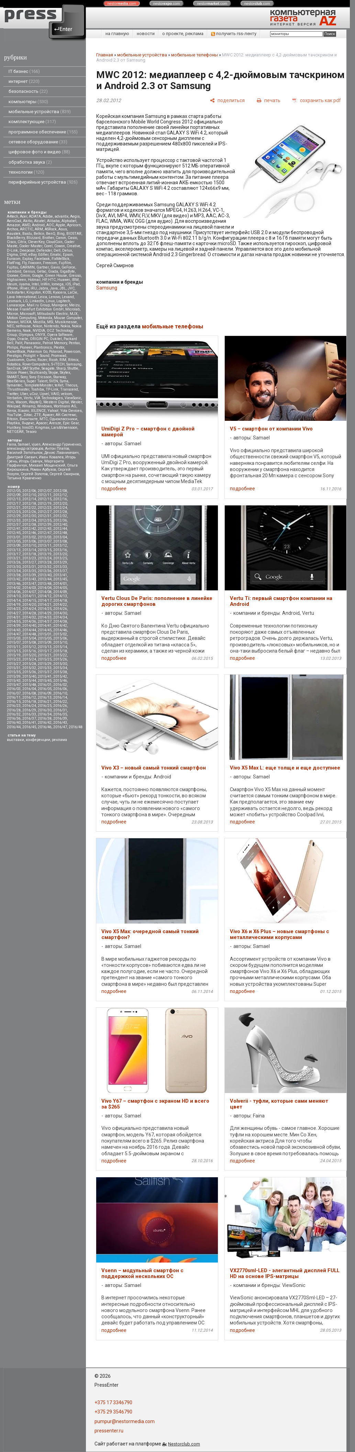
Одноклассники (63, 419)
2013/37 (60, 571)
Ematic (55, 254)
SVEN (53, 381)
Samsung (73, 364)
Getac (41, 271)
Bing (61, 233)
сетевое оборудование (38, 141)
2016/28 (14, 710)
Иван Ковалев (51, 457)
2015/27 (14, 664)
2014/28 (29, 613)
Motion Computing (21, 318)
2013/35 (29, 571)
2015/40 (29, 676)
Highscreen (16, 279)
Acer (23, 216)
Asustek (14, 233)
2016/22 (60, 701)
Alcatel (39, 221)
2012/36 (60, 520)
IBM (75, 279)
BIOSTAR (73, 233)
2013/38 (14, 575)
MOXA (25, 322)
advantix (61, 216)
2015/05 (45, 638)
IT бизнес (24, 71)
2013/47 (29, 583)
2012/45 (14, 533)
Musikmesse (66, 322)
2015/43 (14, 680)
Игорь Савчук (31, 461)
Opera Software (60, 334)
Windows (44, 406)
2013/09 (14, 545)
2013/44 (45, 579)
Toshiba (37, 389)
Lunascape (16, 305)
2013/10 (29, 545)
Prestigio (14, 355)
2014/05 (60, 588)
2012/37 (14, 524)
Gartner (42, 267)
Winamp (28, 406)
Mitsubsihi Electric (52, 314)
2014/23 (14, 609)
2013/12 (60, 545)
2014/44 (29, 630)
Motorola (45, 318)
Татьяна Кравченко (24, 478)
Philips (12, 347)
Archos (12, 229)
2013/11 (45, 545)
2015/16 (29, 651)
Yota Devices (71, 410)
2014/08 (45, 592)
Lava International (21, 297)
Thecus (71, 385)
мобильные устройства (40, 111)
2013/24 (45, 558)
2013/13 (14, 550)
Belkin (39, 233)
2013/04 (60, 537)
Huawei (63, 279)
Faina (11, 444)
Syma (64, 381)
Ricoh (53, 360)
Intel (35, 284)
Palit (18, 343)
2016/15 (14, 701)
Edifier (43, 254)
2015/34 (60, 668)
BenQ (50, 233)
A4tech (12, 216)
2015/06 (60, 638)
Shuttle (72, 368)
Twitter (12, 394)
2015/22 (60, 655)
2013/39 (29, 575)
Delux (67, 250)
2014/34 (60, 617)
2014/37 (45, 621)
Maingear (59, 305)
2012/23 (45, 507)
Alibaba (53, 221)
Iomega (58, 284)
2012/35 (45, 520)
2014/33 (45, 617)
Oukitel (56, 339)
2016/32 (14, 714)
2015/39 (14, 676)
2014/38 (60, 621)
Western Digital (56, 402)
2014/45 (45, 630)
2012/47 (45, 533)
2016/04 (29, 689)
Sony (24, 377)
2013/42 (14, 579)
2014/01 (60, 583)
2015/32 (29, 668)
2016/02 (60, 685)
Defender (44, 250)
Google (37, 275)
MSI (50, 322)
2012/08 (60, 491)
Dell (57, 250)
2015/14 (60, 647)
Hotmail (34, 279)
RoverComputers (35, 364)
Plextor (59, 347)
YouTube (14, 415)
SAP (25, 368)
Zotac (27, 415)
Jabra (43, 288)
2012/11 (45, 495)
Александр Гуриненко (61, 444)
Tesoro (30, 431)
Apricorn (74, 225)
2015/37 (45, 672)
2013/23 (29, 558)
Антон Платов (57, 448)
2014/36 (29, 621)
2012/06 (29, 491)
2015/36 (29, 672)
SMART (13, 377)
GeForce (68, 267)
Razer (42, 360)
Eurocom (14, 258)
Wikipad (13, 406)
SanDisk (14, 368)
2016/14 (60, 697)
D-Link (12, 250)
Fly (24, 263)
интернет (24, 81)
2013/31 (29, 567)
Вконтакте (29, 419)
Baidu (27, 233)
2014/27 (14, 613)
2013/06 (29, 541)
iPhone (12, 288)
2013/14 (29, 550)
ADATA (35, 216)
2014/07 (29, 592)
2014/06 (14, 592)
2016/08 (29, 693)
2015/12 (29, 647)
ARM (39, 229)
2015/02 (60, 634)
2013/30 (14, 567)
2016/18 (29, 701)
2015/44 (29, 680)
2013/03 (45, 537)
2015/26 (60, 659)
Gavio (55, 267)
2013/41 (60, 575)
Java (54, 288)
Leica (42, 297)
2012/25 (14, 512)
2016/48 (75, 727)
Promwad (58, 355)
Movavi (13, 322)
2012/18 (29, 503)
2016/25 (45, 705)
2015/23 (14, 659)
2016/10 (60, 693)
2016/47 (60, 727)
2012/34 (29, 520)
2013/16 (60, 550)
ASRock (51, 229)
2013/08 (60, 541)
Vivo (10, 402)
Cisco (11, 242)
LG (25, 301)
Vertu (28, 398)
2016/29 (29, 710)
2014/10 (14, 596)
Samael (24, 444)
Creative (73, 246)
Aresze (55, 423)
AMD (26, 225)
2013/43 (29, 579)
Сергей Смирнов (64, 474)
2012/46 (29, 533)
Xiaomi (23, 410)
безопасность (28, 91)
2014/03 (29, 588)
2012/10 (29, 495)
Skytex (65, 372)
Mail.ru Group (38, 305)
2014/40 (29, 625)
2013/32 (45, 567)
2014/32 (29, 617)
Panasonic (32, 343)
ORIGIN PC (39, 339)
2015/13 (45, 647)
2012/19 (45, 503)
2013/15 (45, 550)
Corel (48, 246)
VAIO (55, 394)
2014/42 (60, 625)
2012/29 (14, 516)
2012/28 (60, 512)
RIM (62, 360)
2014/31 (14, 617)
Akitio (27, 221)
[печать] (268, 100)
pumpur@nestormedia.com (125, 1421)
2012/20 (60, 503)
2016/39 (60, 718)
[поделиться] (227, 100)
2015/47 (14, 685)
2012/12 (60, 495)
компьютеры (28, 101)
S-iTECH (58, 364)
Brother (48, 238)
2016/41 (29, 722)
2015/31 (14, 668)
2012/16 (60, 499)
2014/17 (45, 600)
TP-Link (52, 389)
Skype (53, 372)
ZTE (37, 415)
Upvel (44, 394)
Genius (29, 271)
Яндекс (28, 423)
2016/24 (29, 705)
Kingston (33, 292)
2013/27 (29, 562)
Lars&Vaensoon (64, 427)
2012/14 (29, 499)
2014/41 (45, 625)
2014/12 (45, 596)
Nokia (65, 326)
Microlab (72, 309)
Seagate (48, 368)
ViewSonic (73, 398)
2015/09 (45, 642)
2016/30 (45, 710)
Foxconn (34, 263)
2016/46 (45, 727)
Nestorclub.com (184, 1443)
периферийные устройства (43, 182)
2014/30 (60, 613)
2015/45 (45, 680)
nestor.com (121, 3)
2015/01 (45, 634)
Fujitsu (12, 267)
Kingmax (42, 427)
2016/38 (45, 718)
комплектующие (32, 121)
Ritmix (73, 360)
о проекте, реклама (182, 33)
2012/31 (45, 516)
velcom (66, 394)
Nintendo (51, 326)
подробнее (113, 488)
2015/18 (60, 651)
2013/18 (29, 554)
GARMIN (27, 267)
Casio (72, 238)
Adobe (48, 216)
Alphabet (69, 221)
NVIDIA (39, 330)
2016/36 (14, 718)
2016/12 (29, 697)
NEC (10, 326)
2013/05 (14, 541)
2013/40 (45, 575)
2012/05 (14, 491)
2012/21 (14, 507)
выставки (15, 740)
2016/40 (14, 722)
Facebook (42, 258)
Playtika (13, 423)
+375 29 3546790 (113, 1412)
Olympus (26, 334)
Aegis (75, 216)
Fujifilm (65, 263)
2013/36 (45, 571)
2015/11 (14, 647)
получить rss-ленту (233, 33)
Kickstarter (16, 292)
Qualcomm (15, 360)
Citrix (22, 242)
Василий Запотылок (25, 452)
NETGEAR (15, 431)
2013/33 (60, 567)
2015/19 (14, 655)
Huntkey (13, 427)
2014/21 (45, 604)
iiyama (24, 284)
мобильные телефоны (194, 54)
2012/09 (14, 495)
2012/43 (45, 528)
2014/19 (14, 604)
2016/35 (60, 714)
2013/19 (45, 554)
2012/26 (29, 512)
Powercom (72, 351)
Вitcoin (12, 419)
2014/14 (14, 600)
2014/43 (14, 630)
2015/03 (14, 638)
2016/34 (45, 714)
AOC (50, 225)
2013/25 (60, 558)
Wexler (76, 402)
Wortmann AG (65, 406)
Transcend (69, 389)
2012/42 (29, 528)
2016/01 (45, 685)
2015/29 (45, 664)
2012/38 (29, 524)
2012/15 (45, 499)
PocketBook (16, 351)
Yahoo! (52, 410)
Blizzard (33, 238)
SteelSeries (16, 381)
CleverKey (36, 242)
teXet (59, 385)
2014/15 (29, 600)
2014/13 (60, 596)
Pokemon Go (37, 351)
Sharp (61, 368)
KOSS (47, 292)
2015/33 (45, 668)
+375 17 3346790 (113, 1402)
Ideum (12, 284)
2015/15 (14, 651)
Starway (59, 377)
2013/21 (14, 558)
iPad (76, 284)
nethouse (23, 326)
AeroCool (14, 221)
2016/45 (29, 727)
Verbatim (14, 398)
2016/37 (29, 718)
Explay (27, 258)
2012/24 (60, 507)
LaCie (72, 292)
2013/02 (29, 537)
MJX (74, 314)
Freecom (50, 263)
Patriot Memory (55, 343)
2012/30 (29, 516)
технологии (26, 172)
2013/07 (45, 541)
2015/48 (29, 685)
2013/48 (45, 583)
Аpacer (48, 415)
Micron (12, 314)
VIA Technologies (48, 398)
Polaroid (55, 351)
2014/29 (45, 613)
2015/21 (45, 655)
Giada (53, 271)
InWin (45, 284)
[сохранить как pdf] (316, 100)
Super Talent (37, 381)
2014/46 (60, 630)
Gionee (13, 275)
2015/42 (60, 676)
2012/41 (14, 528)
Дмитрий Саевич (22, 457)
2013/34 (14, 571)
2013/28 (45, 562)
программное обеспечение (43, 131)
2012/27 (45, 512)
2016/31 (60, 710)
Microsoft (27, 314)
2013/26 (14, 562)
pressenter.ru (109, 1430)
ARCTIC (26, 229)
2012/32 (60, 516)
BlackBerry (16, 238)
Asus (62, 229)
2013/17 (14, 554)
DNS (23, 254)
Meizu (74, 305)
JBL (62, 288)
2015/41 (45, 676)
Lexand (68, 297)
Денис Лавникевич (61, 452)
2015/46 (60, 680)
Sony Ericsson (40, 377)
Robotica (14, 364)
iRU (34, 288)
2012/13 (14, 499)
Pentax (74, 343)
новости (146, 33)
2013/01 (14, 537)
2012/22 (29, 507)
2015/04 (29, 638)
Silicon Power (17, 372)
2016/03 (14, 689)
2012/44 (60, 528)
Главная (104, 54)
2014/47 (14, 634)
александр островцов (25, 448)
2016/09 (45, 693)
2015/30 (60, 664)
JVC (71, 288)
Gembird (14, 271)
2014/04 (45, 588)
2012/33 (14, 520)
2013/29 (60, 562)
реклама (59, 740)
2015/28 (29, 664)
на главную (117, 33)
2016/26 (60, 705)
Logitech (63, 301)
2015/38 (60, 672)
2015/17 (45, 651)
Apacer (41, 423)
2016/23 (14, 705)
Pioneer (26, 347)
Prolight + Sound (36, 355)
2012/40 (60, 524)
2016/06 (60, 689)
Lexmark (14, 301)
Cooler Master (30, 246)
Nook (27, 330)
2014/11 (29, 596)
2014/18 (60, 600)
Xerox (11, 410)
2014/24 (29, 609)
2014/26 (60, 609)
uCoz (34, 394)
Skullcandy (38, 372)
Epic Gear (71, 423)
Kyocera (59, 292)
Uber (24, 394)
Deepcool (27, 250)
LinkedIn (37, 301)
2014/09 (60, 592)
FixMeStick (60, 258)
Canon (61, 238)
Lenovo (54, 297)
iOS (68, 284)
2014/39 (14, 625)
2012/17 (14, 503)
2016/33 (29, 714)
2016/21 (45, 701)
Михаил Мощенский (47, 465)
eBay (32, 254)
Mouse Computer (68, 318)
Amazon (13, 225)
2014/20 (29, 604)
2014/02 (14, 588)
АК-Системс (66, 415)
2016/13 (45, 697)
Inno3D (27, 427)
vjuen (36, 444)
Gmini (25, 275)
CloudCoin (54, 242)
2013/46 (14, 583)
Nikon (37, 326)
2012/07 (45, 491)
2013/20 (60, 554)
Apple (60, 225)
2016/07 (14, 693)
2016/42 (45, 722)
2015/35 (14, 672)
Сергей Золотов (34, 474)
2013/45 (60, 579)
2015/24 (29, 659)
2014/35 (14, 621)
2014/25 (45, 609)
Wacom (21, 402)
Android (38, 225)
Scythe (35, 368)
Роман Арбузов (43, 469)
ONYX (40, 334)
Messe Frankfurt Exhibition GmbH (35, 309)
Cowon (59, 246)
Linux (50, 301)
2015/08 (29, 642)
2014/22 (60, 604)
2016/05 (45, 689)
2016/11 (14, 697)
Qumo (31, 360)
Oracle (22, 339)
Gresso (75, 275)
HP (44, 279)
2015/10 (60, 642)
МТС (44, 419)
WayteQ (35, 402)
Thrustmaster (18, 389)
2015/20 (29, 655)
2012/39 (45, 524)
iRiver (24, 288)
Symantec (14, 385)
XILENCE (38, 410)
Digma (12, 254)
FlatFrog (13, 263)
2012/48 (60, 533)
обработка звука (30, 162)
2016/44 (14, 727)
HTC (52, 279)
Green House (56, 275)
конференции (38, 740)
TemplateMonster (38, 385)
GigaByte (67, 271)
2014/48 (29, 634)
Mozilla (39, 322)
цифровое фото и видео (39, 151)
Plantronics (43, 347)
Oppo (11, 339)
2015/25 (45, 659)
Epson (68, 254)
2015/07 (14, 642)
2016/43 (60, 722)
